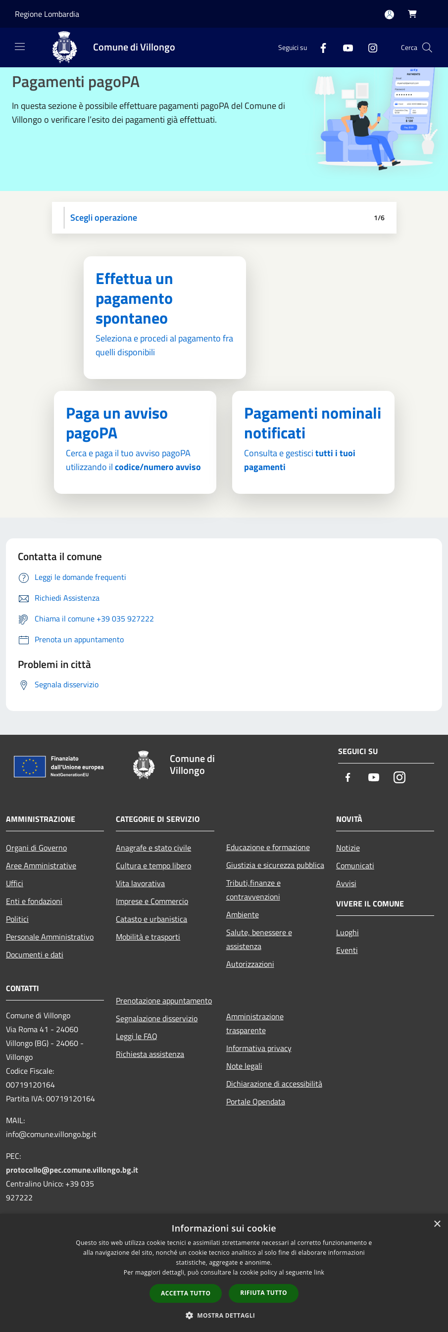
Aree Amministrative (41, 865)
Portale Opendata (255, 1101)
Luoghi (347, 932)
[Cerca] (427, 47)
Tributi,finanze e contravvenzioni (253, 890)
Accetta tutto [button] (185, 1293)
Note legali (244, 1066)
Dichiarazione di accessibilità (274, 1084)
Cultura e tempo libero (153, 865)
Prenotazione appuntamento (164, 1000)
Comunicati (355, 865)
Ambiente (242, 914)
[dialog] (224, 1273)
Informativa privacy (259, 1048)
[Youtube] (344, 47)
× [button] (437, 1224)
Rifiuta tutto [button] (263, 1292)
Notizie (348, 848)
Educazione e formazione (268, 847)
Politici (17, 919)
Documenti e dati (34, 954)
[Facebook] (319, 47)
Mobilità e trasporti (148, 937)
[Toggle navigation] (20, 46)
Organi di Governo (36, 848)
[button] (224, 1315)
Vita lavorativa (140, 883)
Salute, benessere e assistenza (259, 939)
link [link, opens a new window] (319, 1272)
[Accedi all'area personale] (389, 14)
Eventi (347, 950)
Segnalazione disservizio (157, 1018)
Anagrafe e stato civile (153, 848)
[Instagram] (369, 47)
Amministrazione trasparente (255, 1023)
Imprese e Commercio (152, 901)
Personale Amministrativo (50, 937)
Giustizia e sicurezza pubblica (275, 865)
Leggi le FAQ (136, 1036)
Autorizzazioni (250, 964)
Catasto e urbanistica (151, 919)
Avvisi (346, 883)
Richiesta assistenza (150, 1054)
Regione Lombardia (47, 14)
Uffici (14, 883)
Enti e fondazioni (34, 901)
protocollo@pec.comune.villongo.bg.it (72, 1170)
